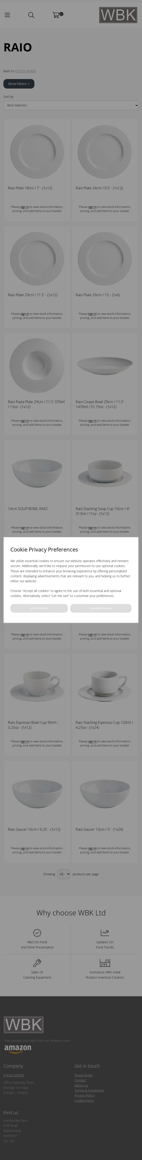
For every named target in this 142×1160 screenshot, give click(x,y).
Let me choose (39, 608)
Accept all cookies (100, 608)
